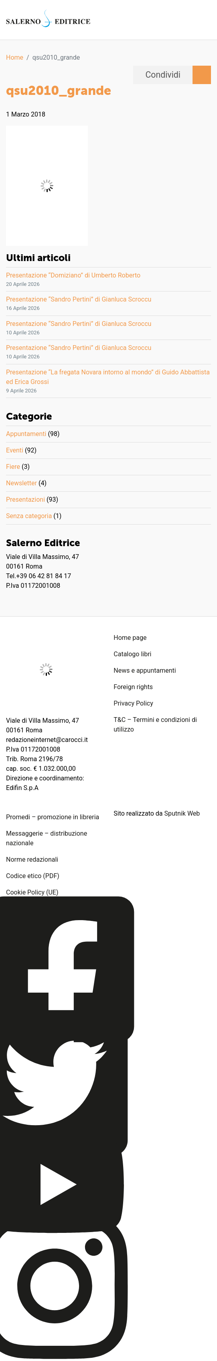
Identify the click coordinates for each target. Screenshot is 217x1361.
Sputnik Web (182, 813)
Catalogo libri (132, 654)
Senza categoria (29, 516)
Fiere (13, 466)
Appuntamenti (26, 434)
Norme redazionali (32, 859)
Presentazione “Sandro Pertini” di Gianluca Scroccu (78, 299)
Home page (130, 637)
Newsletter (21, 483)
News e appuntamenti (145, 670)
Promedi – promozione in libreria (52, 817)
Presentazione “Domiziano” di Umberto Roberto (73, 275)
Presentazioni (25, 499)
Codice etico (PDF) (32, 876)
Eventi (14, 450)
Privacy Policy (133, 703)
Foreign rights (133, 687)
